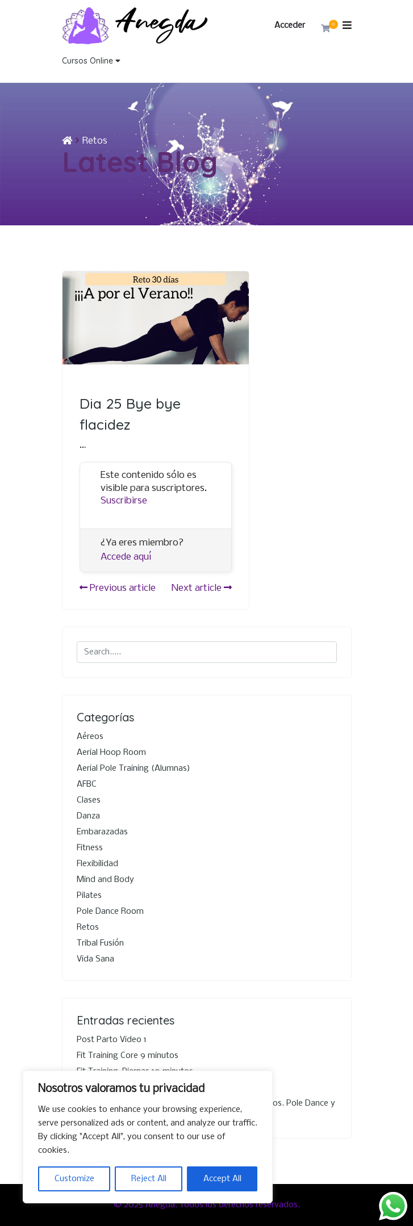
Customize (74, 1178)
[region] (148, 1136)
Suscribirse (124, 501)
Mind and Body (105, 879)
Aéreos (90, 736)
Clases (89, 800)
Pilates (89, 895)
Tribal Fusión (100, 943)
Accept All (222, 1178)
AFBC (87, 784)
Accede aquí (126, 557)
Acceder (289, 25)
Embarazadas (102, 832)
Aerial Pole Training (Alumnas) (133, 768)
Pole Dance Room (110, 911)
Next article (202, 588)
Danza (88, 816)
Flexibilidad (97, 863)
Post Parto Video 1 (112, 1039)
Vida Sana (95, 959)
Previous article (118, 588)
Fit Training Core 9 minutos (127, 1055)
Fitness (90, 848)
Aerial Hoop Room (111, 752)
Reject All (148, 1178)
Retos (94, 141)
